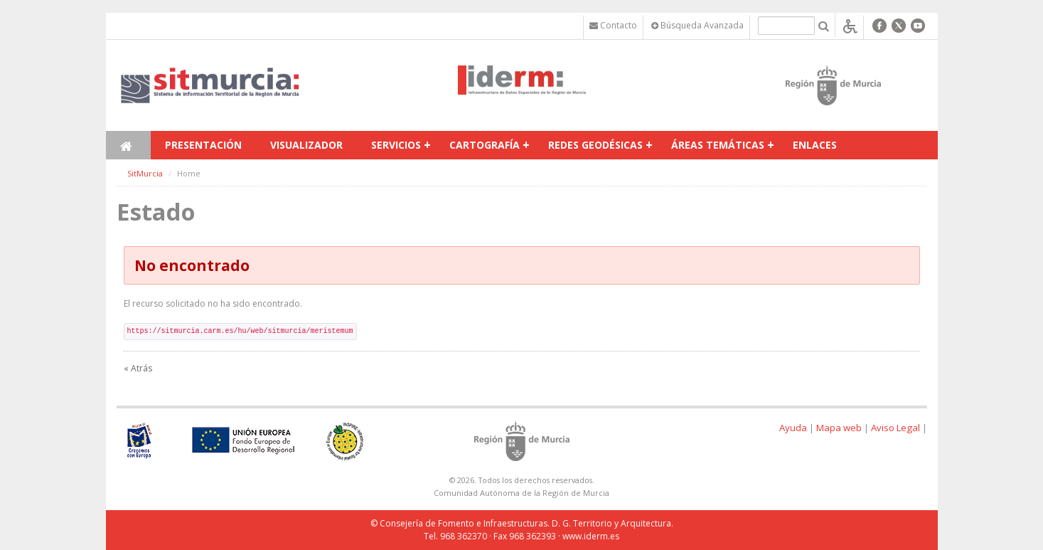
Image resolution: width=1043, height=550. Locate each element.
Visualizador (306, 145)
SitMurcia (145, 173)
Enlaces (815, 145)
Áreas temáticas (717, 145)
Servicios (396, 145)
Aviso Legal (895, 427)
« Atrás (138, 368)
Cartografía (484, 145)
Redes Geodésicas (595, 145)
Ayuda (793, 427)
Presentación (203, 145)
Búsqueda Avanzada (697, 25)
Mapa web (839, 427)
